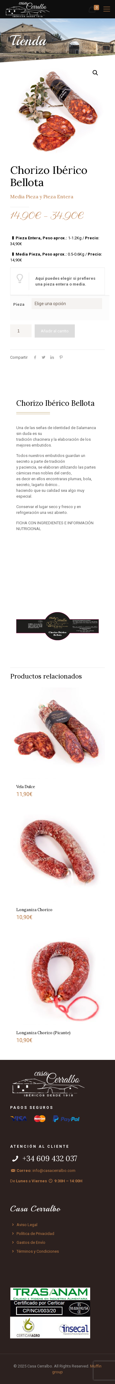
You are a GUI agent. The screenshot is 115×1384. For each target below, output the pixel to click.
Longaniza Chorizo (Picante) (43, 1032)
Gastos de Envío (27, 1242)
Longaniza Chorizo (34, 909)
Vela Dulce (25, 786)
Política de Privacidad (32, 1233)
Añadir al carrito (55, 331)
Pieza (19, 304)
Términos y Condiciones (34, 1251)
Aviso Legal (23, 1224)
